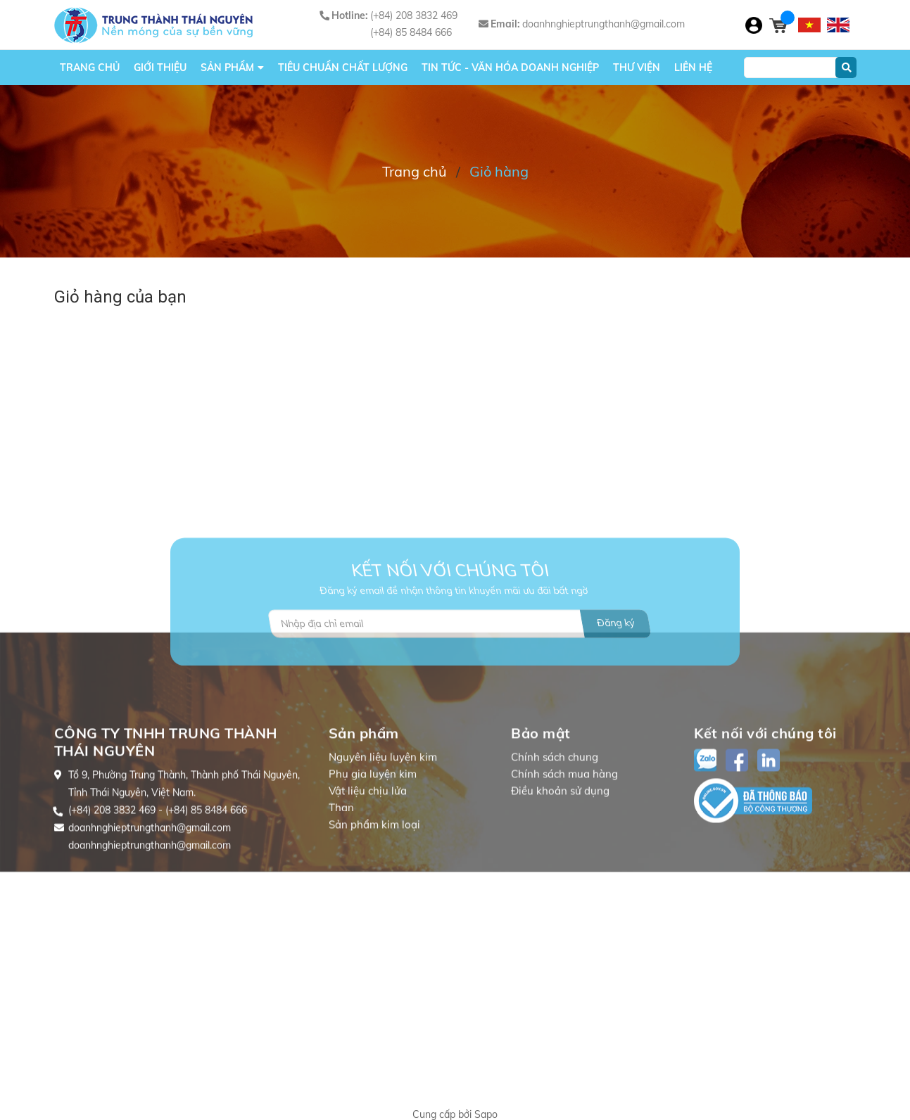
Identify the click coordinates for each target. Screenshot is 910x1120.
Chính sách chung (554, 834)
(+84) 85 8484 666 (411, 32)
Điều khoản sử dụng (560, 868)
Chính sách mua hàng (564, 851)
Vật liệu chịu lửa (368, 868)
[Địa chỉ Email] (459, 665)
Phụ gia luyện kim (373, 851)
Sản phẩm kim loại (374, 902)
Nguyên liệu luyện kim (383, 834)
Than (341, 885)
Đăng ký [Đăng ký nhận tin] (616, 664)
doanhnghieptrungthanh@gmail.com (603, 24)
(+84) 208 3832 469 (413, 15)
